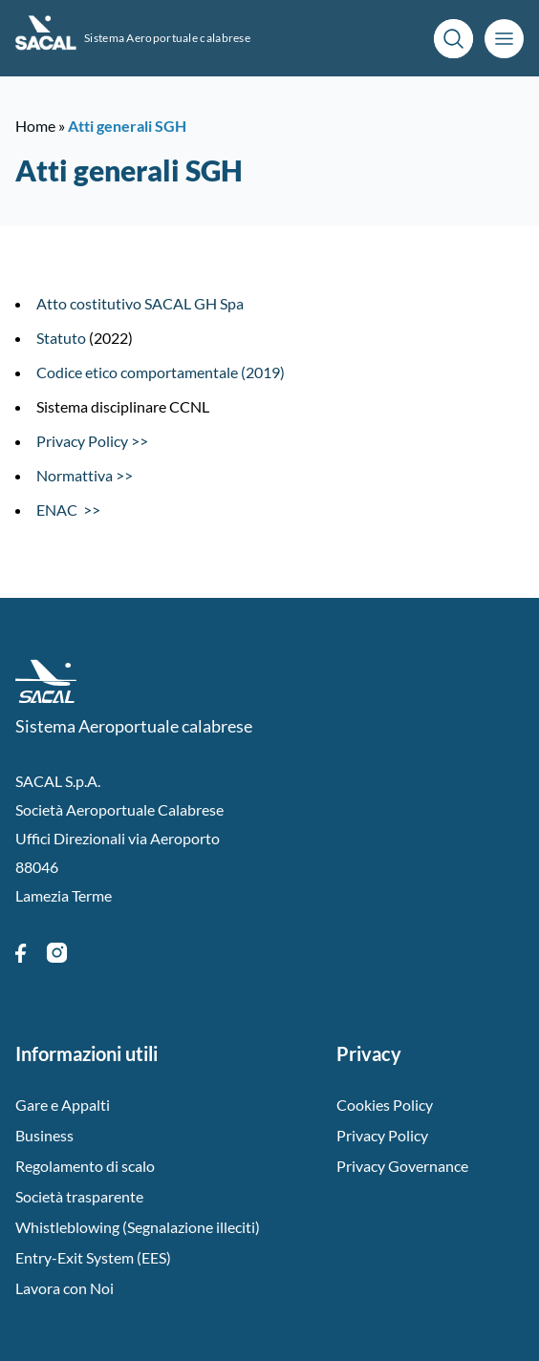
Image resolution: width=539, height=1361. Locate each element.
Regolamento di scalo (85, 1166)
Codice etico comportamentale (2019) (160, 372)
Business (44, 1135)
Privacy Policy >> (92, 441)
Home (35, 126)
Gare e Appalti (62, 1104)
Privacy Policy (382, 1135)
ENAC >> (68, 509)
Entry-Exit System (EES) (93, 1257)
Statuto (61, 338)
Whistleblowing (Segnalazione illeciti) (137, 1227)
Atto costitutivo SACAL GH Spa (140, 303)
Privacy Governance (402, 1166)
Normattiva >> (84, 475)
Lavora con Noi (64, 1288)
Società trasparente (79, 1196)
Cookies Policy (384, 1104)
